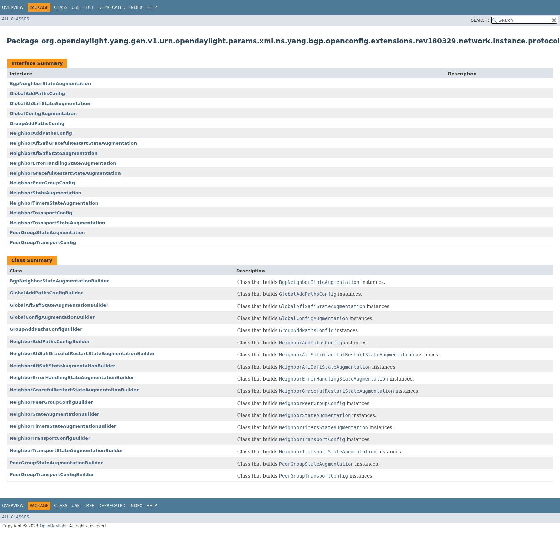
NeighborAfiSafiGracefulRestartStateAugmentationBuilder (82, 353)
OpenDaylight (53, 525)
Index (136, 7)
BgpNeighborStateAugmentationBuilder (59, 281)
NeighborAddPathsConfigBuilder (50, 341)
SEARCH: (480, 20)
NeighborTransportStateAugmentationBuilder (66, 450)
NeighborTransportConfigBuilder (50, 438)
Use (75, 7)
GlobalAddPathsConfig (37, 93)
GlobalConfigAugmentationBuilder (52, 317)
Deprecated (112, 7)
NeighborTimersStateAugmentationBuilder (63, 426)
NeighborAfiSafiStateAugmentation (53, 153)
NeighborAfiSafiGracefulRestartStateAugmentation (73, 143)
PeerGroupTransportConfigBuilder (52, 474)
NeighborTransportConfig (41, 212)
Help (151, 7)
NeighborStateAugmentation (45, 192)
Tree (89, 7)
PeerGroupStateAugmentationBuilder (56, 462)
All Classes (15, 19)
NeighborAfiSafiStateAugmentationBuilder (62, 365)
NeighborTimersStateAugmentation (54, 203)
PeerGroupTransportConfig (43, 242)
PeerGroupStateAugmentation (47, 232)
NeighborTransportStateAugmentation (57, 222)
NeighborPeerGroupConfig (42, 182)
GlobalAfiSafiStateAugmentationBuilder (59, 305)
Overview (13, 7)
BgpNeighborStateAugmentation (50, 83)
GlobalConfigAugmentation (43, 113)
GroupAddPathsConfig (37, 123)
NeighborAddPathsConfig (41, 133)
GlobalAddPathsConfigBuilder (46, 292)
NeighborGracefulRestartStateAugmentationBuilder (74, 389)
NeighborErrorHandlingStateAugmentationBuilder (72, 377)
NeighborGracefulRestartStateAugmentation (65, 173)
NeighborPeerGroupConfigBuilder (51, 402)
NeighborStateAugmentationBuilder (54, 414)
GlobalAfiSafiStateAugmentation (50, 103)
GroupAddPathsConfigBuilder (46, 329)
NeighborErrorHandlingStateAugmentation (63, 163)
